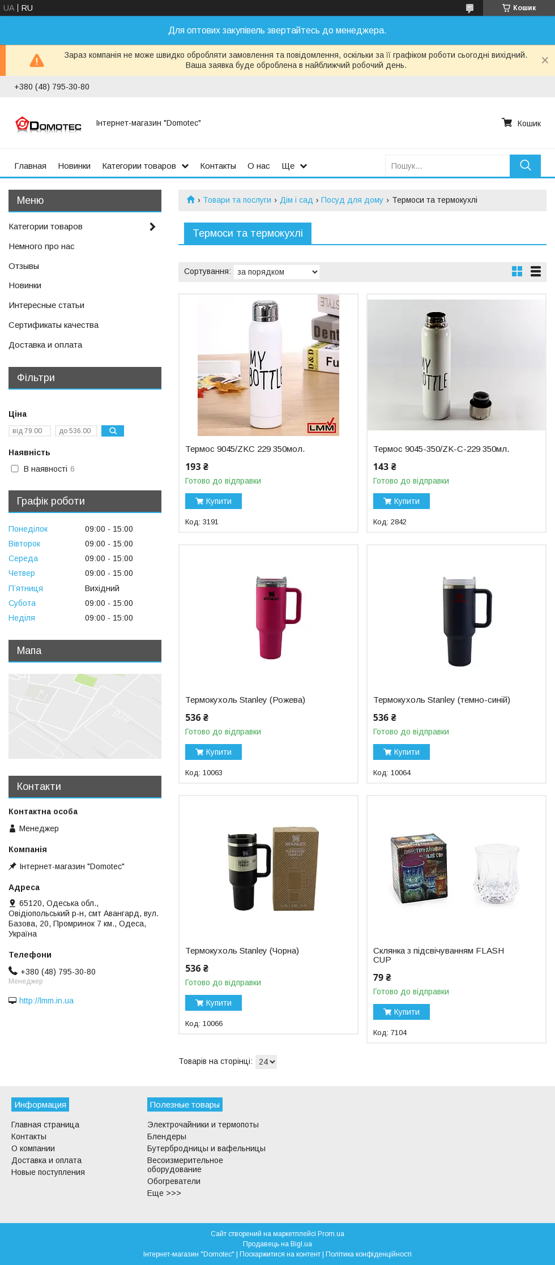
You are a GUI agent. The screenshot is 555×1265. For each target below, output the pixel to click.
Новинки (74, 165)
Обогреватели (173, 1181)
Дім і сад (296, 199)
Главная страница (45, 1124)
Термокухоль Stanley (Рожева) (245, 699)
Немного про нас (41, 246)
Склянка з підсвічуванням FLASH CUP (438, 955)
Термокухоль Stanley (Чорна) (242, 950)
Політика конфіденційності (369, 1254)
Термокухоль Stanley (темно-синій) (441, 699)
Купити (219, 501)
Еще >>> (164, 1193)
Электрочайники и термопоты (203, 1124)
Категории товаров (139, 165)
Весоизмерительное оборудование (185, 1165)
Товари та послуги (237, 199)
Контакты (218, 165)
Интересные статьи (46, 305)
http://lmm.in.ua (46, 1000)
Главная (30, 165)
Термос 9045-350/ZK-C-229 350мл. (441, 449)
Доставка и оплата (45, 344)
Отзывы (23, 266)
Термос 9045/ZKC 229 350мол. (245, 449)
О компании (33, 1148)
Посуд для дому (352, 199)
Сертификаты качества (53, 325)
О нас (258, 165)
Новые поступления (48, 1172)
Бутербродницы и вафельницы (206, 1148)
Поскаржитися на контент (280, 1254)
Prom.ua (331, 1234)
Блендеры (166, 1136)
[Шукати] (525, 166)
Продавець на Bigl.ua (277, 1244)
